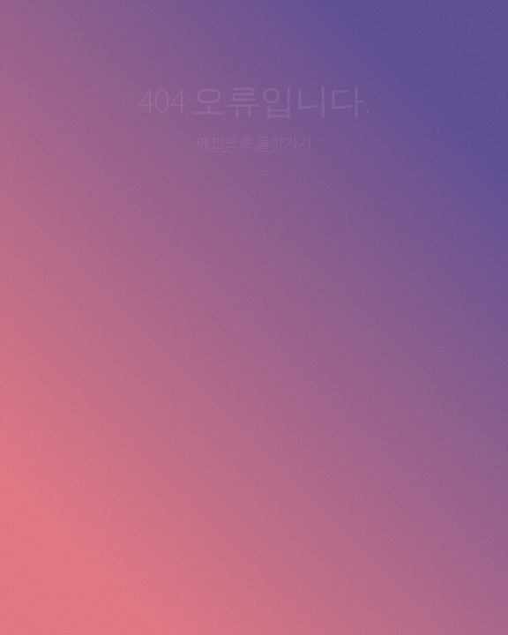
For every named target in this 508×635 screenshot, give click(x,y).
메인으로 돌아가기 (254, 142)
